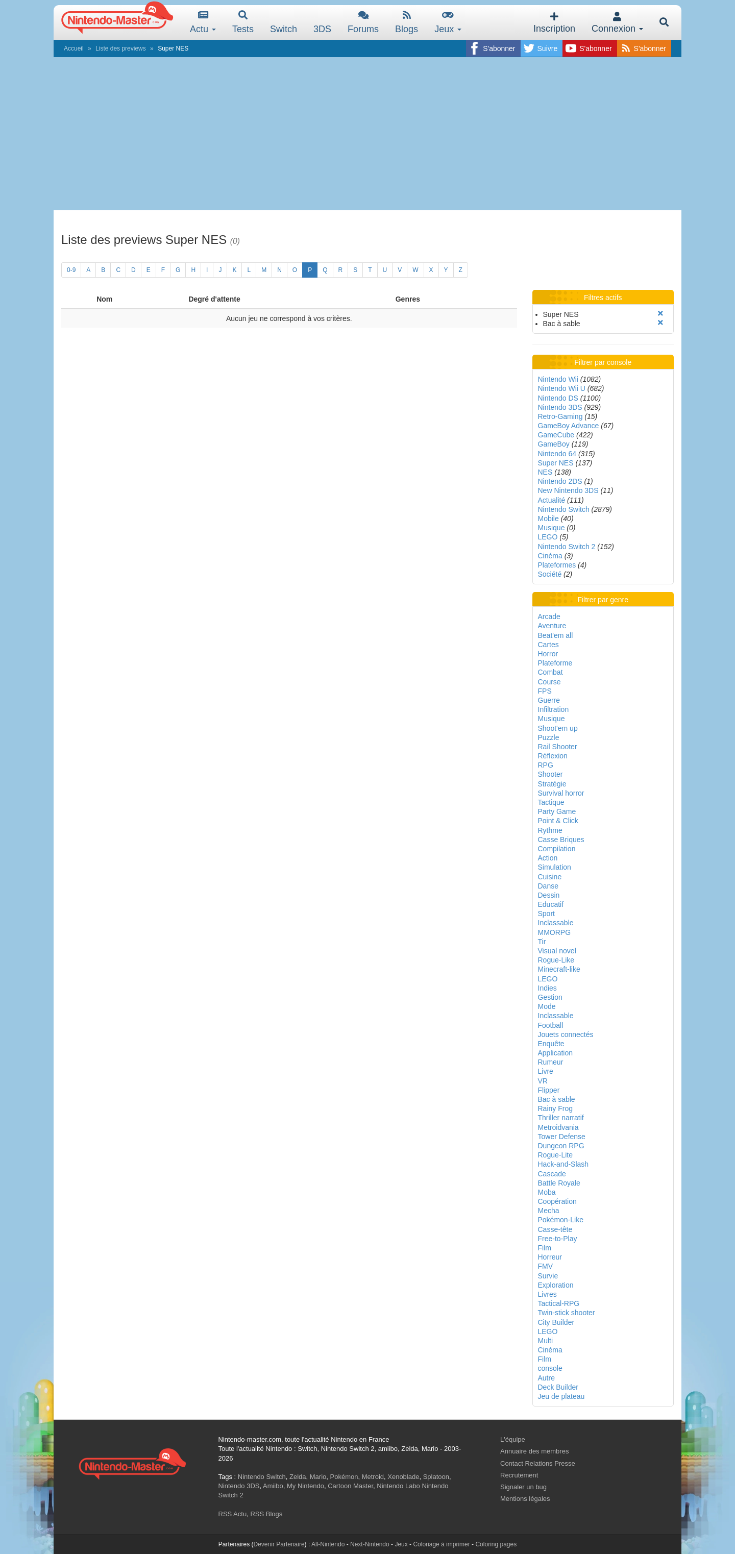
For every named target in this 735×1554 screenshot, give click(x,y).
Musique (551, 528)
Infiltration (553, 709)
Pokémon (344, 1477)
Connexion (617, 23)
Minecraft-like (559, 969)
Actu (203, 22)
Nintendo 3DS (560, 407)
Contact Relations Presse (537, 1463)
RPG (545, 765)
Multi (545, 1341)
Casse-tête (555, 1229)
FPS (545, 691)
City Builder (556, 1322)
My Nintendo (305, 1486)
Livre (545, 1071)
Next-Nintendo (369, 1544)
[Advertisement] (367, 133)
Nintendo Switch (564, 509)
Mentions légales (525, 1498)
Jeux (447, 22)
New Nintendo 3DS (568, 490)
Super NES (556, 463)
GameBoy (554, 444)
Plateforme (555, 663)
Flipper (549, 1090)
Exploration (556, 1285)
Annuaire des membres (534, 1451)
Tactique (551, 802)
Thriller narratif (561, 1118)
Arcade (549, 616)
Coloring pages (496, 1544)
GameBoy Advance (568, 426)
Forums (363, 22)
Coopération (557, 1201)
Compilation (557, 849)
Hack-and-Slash (563, 1164)
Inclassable (556, 923)
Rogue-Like (556, 960)
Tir (542, 942)
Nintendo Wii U (561, 388)
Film (544, 1248)
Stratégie (552, 784)
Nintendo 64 (557, 454)
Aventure (552, 626)
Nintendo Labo (398, 1486)
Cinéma (550, 556)
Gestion (550, 997)
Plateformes (557, 565)
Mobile (548, 518)
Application (555, 1053)
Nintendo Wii (558, 379)
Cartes (548, 644)
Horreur (550, 1257)
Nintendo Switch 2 (567, 546)
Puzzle (548, 737)
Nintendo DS (558, 398)
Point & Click (558, 821)
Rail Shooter (557, 747)
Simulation (554, 867)
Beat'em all (555, 635)
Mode (547, 1006)
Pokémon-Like (561, 1220)
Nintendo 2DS (560, 481)
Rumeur (551, 1062)
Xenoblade (403, 1477)
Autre (546, 1378)
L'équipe (512, 1439)
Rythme (550, 830)
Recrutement (519, 1475)
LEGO (548, 537)
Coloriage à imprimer (441, 1544)
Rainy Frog (555, 1108)
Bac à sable (556, 1099)
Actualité (552, 500)
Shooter (550, 774)
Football (551, 1025)
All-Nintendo (328, 1544)
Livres (547, 1294)
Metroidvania (558, 1127)
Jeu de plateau (561, 1396)
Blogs (406, 22)
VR (543, 1081)
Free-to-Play (557, 1239)
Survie (548, 1276)
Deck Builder (558, 1387)
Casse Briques (561, 839)
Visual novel (557, 951)
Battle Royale (559, 1183)
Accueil (74, 48)
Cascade (552, 1174)
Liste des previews (120, 48)
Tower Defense (561, 1136)
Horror (548, 654)
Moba (547, 1192)
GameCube (556, 435)
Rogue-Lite (555, 1155)
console (550, 1368)
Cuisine (550, 877)
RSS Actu (232, 1514)
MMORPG (554, 932)
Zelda (297, 1477)
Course (549, 682)
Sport (546, 913)
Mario (318, 1477)
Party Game (557, 811)
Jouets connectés (566, 1034)
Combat (550, 672)
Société (550, 574)
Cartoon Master (350, 1486)
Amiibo (273, 1486)
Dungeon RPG (561, 1146)
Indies (547, 988)
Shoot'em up (558, 728)
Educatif (551, 904)
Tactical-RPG (559, 1303)
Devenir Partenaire (279, 1544)
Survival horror (561, 793)
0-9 (71, 270)
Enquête (551, 1044)
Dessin (549, 895)
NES (545, 472)
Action (548, 858)
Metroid (373, 1477)
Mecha (548, 1210)
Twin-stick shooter (566, 1313)
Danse (548, 886)
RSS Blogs (266, 1514)
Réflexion (553, 756)
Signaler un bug (523, 1487)
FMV (545, 1266)
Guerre (549, 700)
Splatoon (436, 1477)
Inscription (554, 23)
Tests (243, 22)
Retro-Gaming (560, 416)
